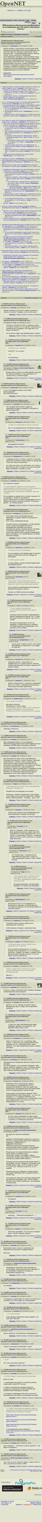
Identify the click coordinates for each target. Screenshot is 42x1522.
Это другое (8, 241)
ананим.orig (7, 155)
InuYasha (20, 226)
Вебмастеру (37, 1504)
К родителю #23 (24, 1185)
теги (25, 10)
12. (2, 735)
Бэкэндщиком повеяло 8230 (14, 111)
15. (7, 654)
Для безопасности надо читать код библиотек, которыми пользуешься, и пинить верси (19, 165)
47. (2, 1369)
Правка (24, 79)
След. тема (39, 1471)
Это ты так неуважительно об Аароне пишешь (19, 108)
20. (10, 845)
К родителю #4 (24, 447)
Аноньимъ (15, 103)
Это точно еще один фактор (11, 276)
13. (2, 752)
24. (5, 1077)
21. (7, 340)
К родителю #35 (24, 1218)
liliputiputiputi (30, 191)
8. (6, 571)
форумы (3, 20)
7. (6, 542)
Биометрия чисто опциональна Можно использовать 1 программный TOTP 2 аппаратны (20, 228)
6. (6, 416)
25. (12, 866)
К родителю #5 (24, 594)
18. (7, 675)
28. (2, 1241)
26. (7, 1108)
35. (5, 1126)
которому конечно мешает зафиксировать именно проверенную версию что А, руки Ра (21, 136)
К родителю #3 (24, 716)
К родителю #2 (24, 471)
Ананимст (23, 220)
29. (5, 452)
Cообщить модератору (35, 79)
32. (10, 634)
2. (2, 384)
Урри (22, 171)
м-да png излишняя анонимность (15, 243)
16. (5, 695)
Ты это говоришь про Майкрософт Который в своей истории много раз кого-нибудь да (21, 127)
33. (5, 1034)
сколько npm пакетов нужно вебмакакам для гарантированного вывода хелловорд (19, 173)
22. (2, 983)
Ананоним (34, 183)
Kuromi (29, 146)
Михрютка (23, 116)
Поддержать (27, 1504)
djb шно (6, 203)
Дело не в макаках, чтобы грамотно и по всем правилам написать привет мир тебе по (23, 177)
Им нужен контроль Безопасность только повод (18, 154)
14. (5, 780)
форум (20, 10)
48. (5, 1402)
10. (8, 600)
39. (7, 894)
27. (7, 434)
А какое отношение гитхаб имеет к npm (14, 273)
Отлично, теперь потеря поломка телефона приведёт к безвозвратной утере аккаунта (19, 206)
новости (10, 10)
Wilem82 (25, 207)
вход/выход (27, 21)
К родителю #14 (24, 911)
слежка (33, 20)
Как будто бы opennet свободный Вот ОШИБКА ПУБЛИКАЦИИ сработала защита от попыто (18, 237)
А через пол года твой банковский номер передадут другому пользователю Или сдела (21, 214)
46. (5, 1307)
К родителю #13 (24, 930)
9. (4, 318)
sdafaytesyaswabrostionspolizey (12, 272)
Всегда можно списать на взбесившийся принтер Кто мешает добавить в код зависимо (20, 96)
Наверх (24, 314)
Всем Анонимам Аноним (27, 290)
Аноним (20, 88)
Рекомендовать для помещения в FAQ (19, 1470)
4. (4, 400)
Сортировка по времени (31, 298)
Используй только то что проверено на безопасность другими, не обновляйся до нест (21, 190)
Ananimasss (20, 158)
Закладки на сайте (7, 1501)
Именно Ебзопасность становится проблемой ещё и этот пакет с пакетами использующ (22, 150)
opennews (14, 46)
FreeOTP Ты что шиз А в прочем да (16, 93)
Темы (39, 1470)
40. (2, 1325)
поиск (15, 20)
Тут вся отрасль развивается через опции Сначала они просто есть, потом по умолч (22, 233)
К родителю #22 (24, 1050)
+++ (15, 10)
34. (2, 1292)
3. (2, 477)
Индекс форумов (34, 1470)
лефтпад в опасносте (8, 158)
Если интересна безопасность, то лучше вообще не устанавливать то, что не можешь (21, 199)
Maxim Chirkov (35, 1503)
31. (2, 1279)
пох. (22, 91)
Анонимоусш (27, 111)
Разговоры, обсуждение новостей (17, 34)
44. (2, 1353)
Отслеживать (38, 36)
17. (7, 804)
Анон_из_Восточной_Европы (13, 99)
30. (5, 998)
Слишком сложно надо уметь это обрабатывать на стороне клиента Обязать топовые (21, 145)
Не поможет (6, 261)
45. (7, 1191)
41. (5, 916)
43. (2, 1340)
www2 (29, 200)
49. (7, 1206)
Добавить (19, 1504)
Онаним (27, 151)
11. (2, 722)
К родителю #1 (24, 378)
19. (8, 821)
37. (5, 1259)
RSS (33, 23)
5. (4, 509)
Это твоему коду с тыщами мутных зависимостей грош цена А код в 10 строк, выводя (23, 182)
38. (7, 1015)
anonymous (31, 273)
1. (2, 304)
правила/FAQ (10, 20)
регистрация (22, 20)
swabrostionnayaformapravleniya (14, 240)
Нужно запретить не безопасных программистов (17, 270)
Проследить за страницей (6, 1503)
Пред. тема (32, 1471)
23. (2, 1056)
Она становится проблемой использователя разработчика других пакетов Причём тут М (23, 131)
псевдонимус (29, 142)
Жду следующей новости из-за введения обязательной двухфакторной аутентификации (19, 161)
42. (5, 364)
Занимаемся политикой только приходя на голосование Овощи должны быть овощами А (20, 255)
